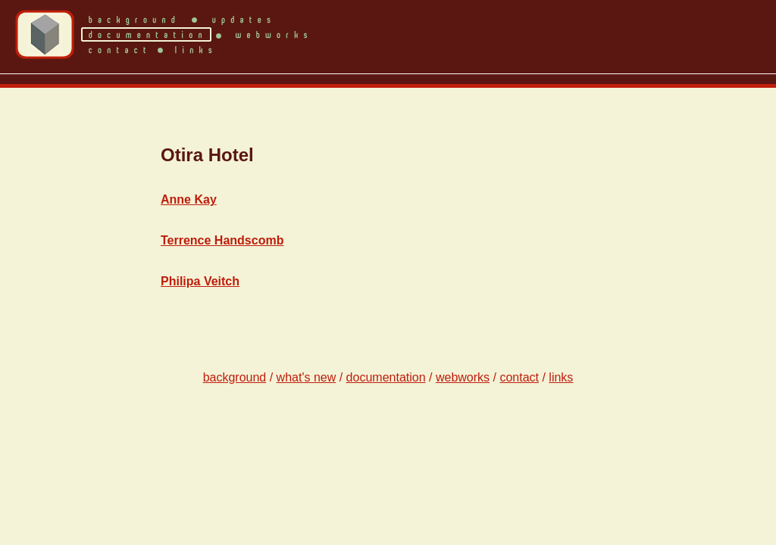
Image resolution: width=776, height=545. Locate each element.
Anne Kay (189, 199)
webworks (463, 377)
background (235, 377)
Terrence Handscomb (222, 240)
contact (519, 377)
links (561, 377)
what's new (306, 377)
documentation (386, 377)
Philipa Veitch (200, 281)
